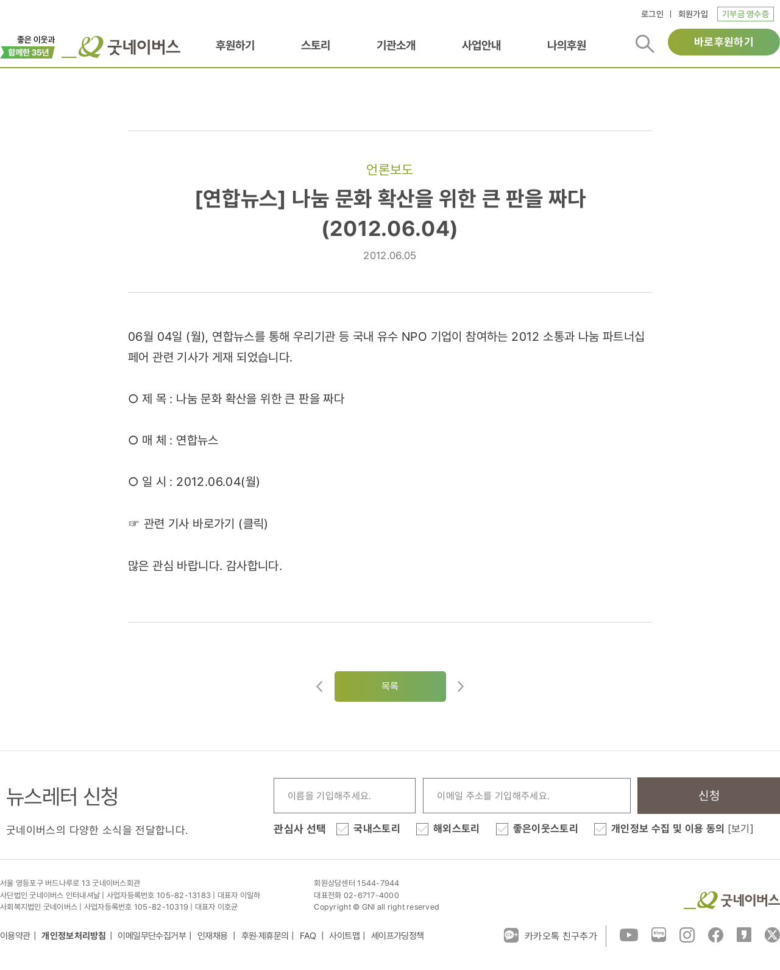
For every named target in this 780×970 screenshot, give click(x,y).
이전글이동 (319, 686)
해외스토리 (456, 828)
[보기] (741, 828)
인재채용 (213, 935)
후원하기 (235, 45)
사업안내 (481, 45)
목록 (390, 686)
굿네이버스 (732, 900)
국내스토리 (376, 828)
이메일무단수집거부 (152, 935)
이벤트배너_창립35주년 (27, 46)
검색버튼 (645, 44)
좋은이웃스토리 (545, 828)
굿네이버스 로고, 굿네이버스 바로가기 (121, 47)
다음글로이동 (461, 686)
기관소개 (396, 45)
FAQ (309, 935)
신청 (709, 795)
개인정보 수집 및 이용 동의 (682, 828)
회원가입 (693, 14)
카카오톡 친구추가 (550, 935)
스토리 (315, 45)
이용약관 (15, 935)
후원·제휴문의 (265, 935)
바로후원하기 (724, 41)
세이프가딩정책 (397, 935)
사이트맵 (344, 935)
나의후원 (566, 45)
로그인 (652, 14)
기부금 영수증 (745, 14)
